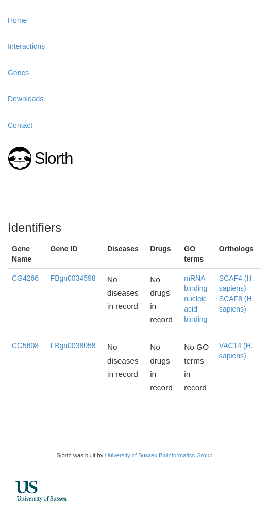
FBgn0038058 (73, 345)
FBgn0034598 (73, 278)
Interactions (26, 46)
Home (17, 20)
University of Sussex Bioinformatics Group (158, 455)
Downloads (25, 99)
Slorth (54, 158)
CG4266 (25, 278)
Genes (18, 72)
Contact (20, 125)
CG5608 (25, 345)
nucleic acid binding (195, 309)
